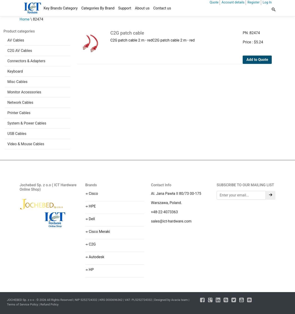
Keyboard (15, 71)
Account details (233, 2)
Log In (267, 2)
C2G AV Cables (19, 50)
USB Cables (17, 133)
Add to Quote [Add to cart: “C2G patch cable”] (257, 59)
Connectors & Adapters (26, 61)
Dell (92, 219)
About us (142, 8)
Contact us (162, 8)
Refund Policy (49, 304)
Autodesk (96, 257)
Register (254, 2)
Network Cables (20, 102)
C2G (92, 244)
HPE (92, 206)
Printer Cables (18, 113)
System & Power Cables (26, 123)
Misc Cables (17, 82)
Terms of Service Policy (22, 304)
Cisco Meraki (99, 231)
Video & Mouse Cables (25, 144)
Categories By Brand (98, 8)
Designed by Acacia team (171, 300)
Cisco (93, 193)
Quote (214, 2)
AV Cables (15, 40)
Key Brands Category (61, 8)
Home (25, 19)
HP (91, 269)
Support (124, 8)
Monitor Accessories (24, 92)
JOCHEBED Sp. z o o (21, 300)
